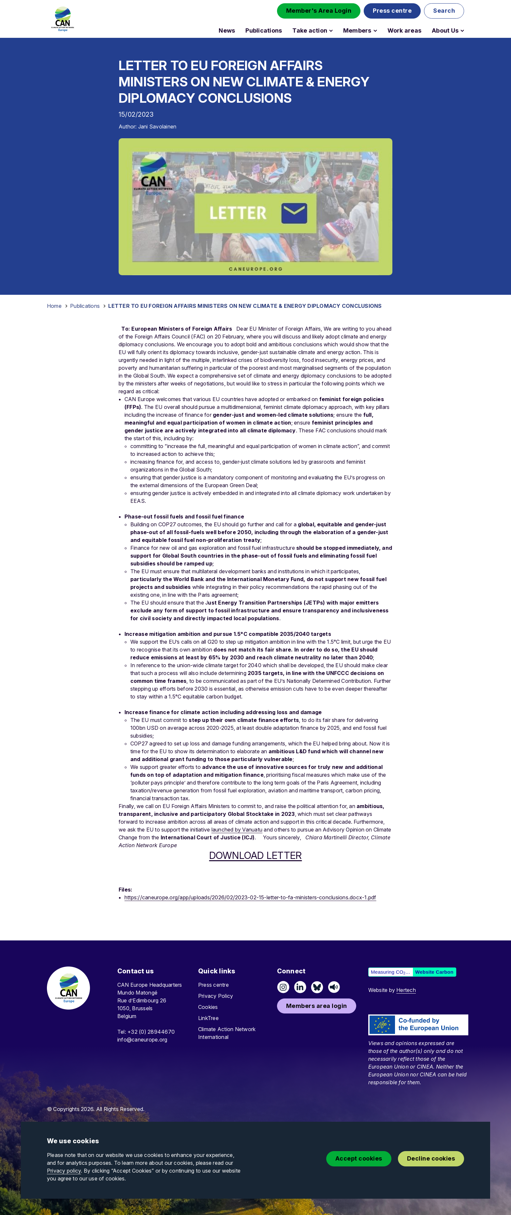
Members (357, 30)
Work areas (404, 30)
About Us (445, 30)
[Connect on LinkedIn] (300, 987)
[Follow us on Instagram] (283, 987)
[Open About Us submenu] (462, 30)
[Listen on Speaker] (334, 987)
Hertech (406, 990)
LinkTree (208, 1018)
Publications (263, 30)
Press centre (213, 985)
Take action (309, 30)
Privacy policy (64, 1170)
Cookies (208, 1007)
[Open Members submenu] (375, 30)
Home (54, 306)
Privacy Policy (215, 996)
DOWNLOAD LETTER (255, 855)
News (227, 30)
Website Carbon (434, 972)
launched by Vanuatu (237, 829)
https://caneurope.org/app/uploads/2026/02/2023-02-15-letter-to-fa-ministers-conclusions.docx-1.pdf (250, 897)
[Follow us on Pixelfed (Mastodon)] (317, 987)
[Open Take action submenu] (331, 30)
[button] (319, 11)
